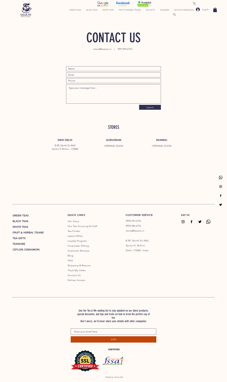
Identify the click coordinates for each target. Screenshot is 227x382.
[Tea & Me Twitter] (200, 222)
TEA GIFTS (19, 238)
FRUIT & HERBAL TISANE (28, 232)
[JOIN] (113, 339)
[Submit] (150, 107)
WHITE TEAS (20, 226)
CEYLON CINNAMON (26, 249)
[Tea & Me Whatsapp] (208, 222)
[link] (215, 9)
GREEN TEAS (21, 215)
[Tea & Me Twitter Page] (220, 204)
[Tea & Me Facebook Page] (220, 195)
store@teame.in (102, 49)
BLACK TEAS (20, 221)
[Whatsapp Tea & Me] (220, 177)
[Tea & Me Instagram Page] (220, 186)
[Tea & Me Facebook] (191, 222)
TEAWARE (19, 243)
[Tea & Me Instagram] (183, 222)
